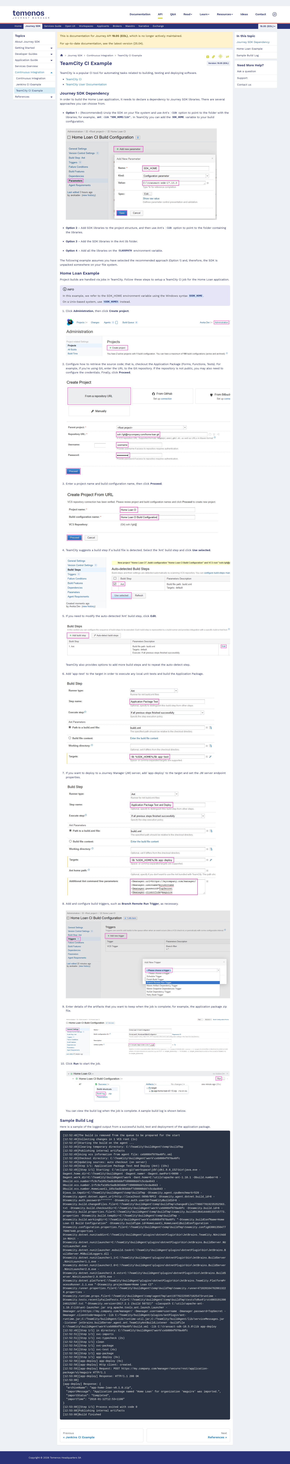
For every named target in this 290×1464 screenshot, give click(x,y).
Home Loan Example (249, 48)
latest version (123, 43)
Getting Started (25, 47)
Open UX (70, 26)
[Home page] (61, 55)
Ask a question (246, 71)
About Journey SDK (27, 41)
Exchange (158, 26)
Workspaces (86, 26)
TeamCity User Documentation (86, 84)
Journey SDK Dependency (253, 42)
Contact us (244, 84)
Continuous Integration (29, 72)
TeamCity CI (74, 79)
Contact (260, 14)
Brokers (117, 26)
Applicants (103, 26)
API (160, 14)
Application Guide (26, 59)
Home (18, 26)
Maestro (130, 26)
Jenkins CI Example (28, 84)
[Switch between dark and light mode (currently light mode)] (220, 56)
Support (242, 77)
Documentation (140, 14)
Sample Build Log (248, 55)
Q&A (173, 14)
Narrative (144, 26)
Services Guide (52, 26)
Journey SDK (33, 26)
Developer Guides (26, 53)
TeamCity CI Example (29, 90)
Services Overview (26, 66)
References (22, 96)
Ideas (244, 14)
